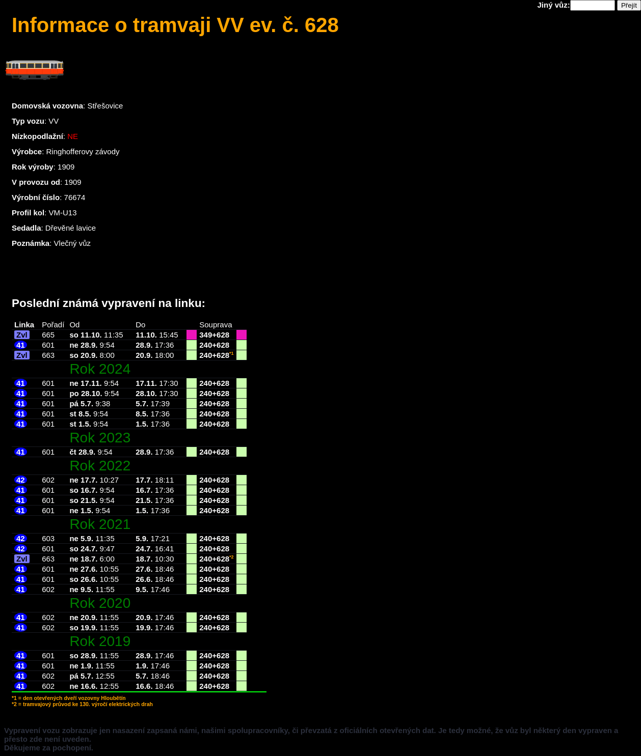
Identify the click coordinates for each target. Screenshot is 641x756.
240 (205, 345)
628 (223, 334)
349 (205, 334)
